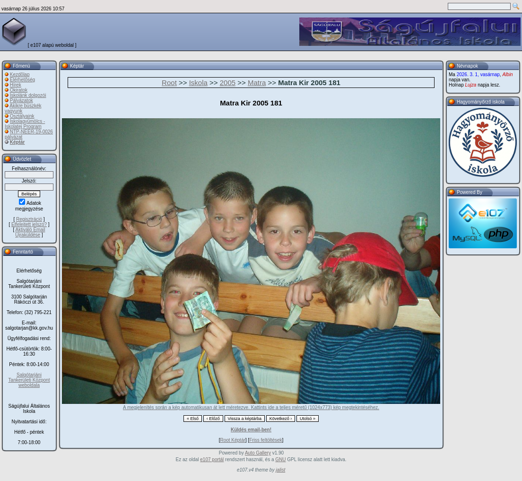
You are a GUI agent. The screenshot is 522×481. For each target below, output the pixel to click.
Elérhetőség (22, 79)
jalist (280, 469)
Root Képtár (232, 440)
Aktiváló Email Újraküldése (30, 232)
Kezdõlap (20, 74)
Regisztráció (29, 219)
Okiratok (18, 90)
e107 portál (212, 459)
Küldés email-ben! (251, 429)
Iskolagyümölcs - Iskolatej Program (25, 124)
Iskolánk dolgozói (28, 95)
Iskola (198, 83)
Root (169, 83)
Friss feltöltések (265, 440)
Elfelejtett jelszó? (29, 224)
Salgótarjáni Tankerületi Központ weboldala (29, 380)
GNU (280, 459)
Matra (257, 83)
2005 (227, 83)
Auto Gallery (258, 452)
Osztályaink (22, 116)
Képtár (17, 142)
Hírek (15, 84)
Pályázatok (21, 100)
